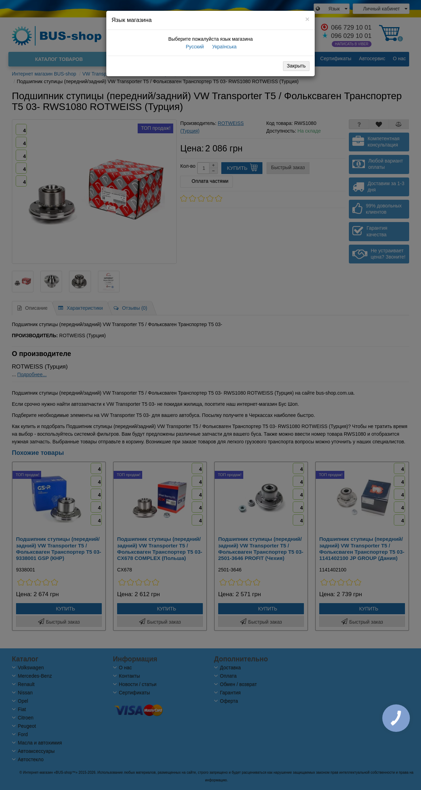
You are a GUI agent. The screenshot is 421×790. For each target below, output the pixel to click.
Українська (224, 46)
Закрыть (296, 66)
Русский (194, 46)
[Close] (307, 19)
